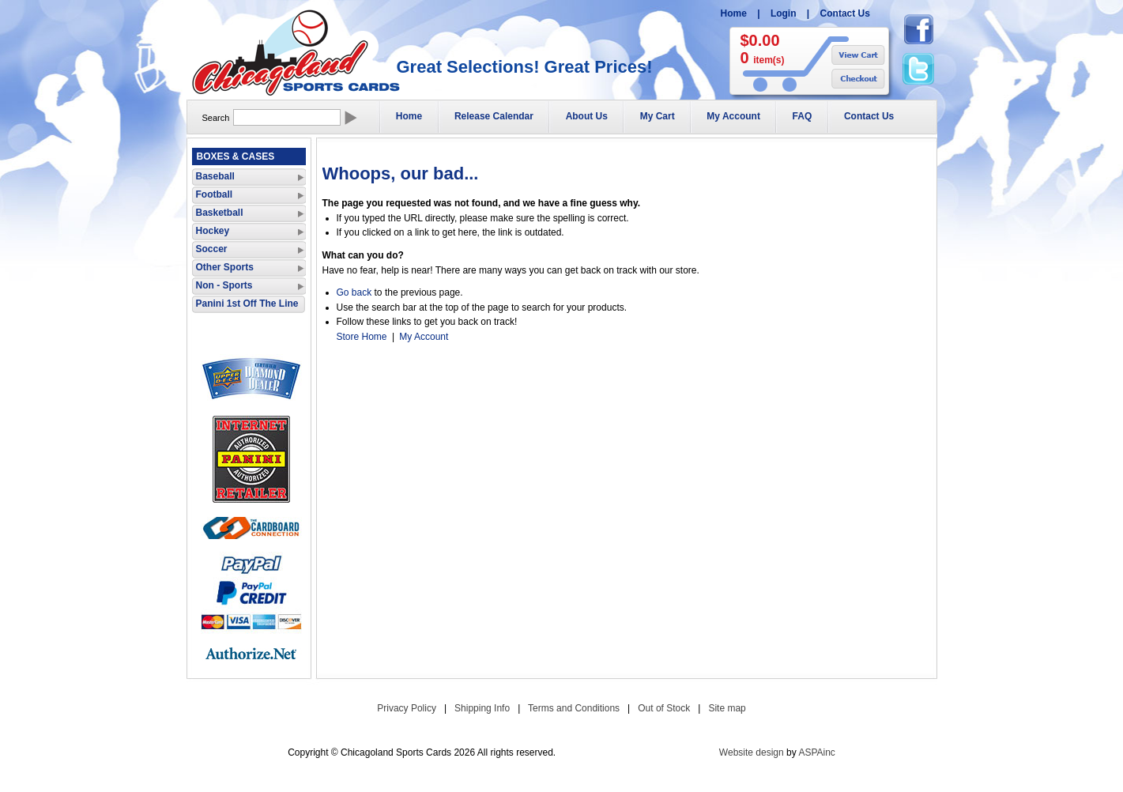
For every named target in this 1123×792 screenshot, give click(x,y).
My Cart (657, 116)
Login (784, 13)
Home (734, 13)
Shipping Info (482, 708)
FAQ (802, 116)
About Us (587, 116)
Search (216, 118)
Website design (751, 752)
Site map (726, 708)
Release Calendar (493, 116)
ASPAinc (816, 752)
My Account (733, 116)
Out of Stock (664, 708)
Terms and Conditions (574, 708)
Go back (354, 292)
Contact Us (845, 13)
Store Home (362, 336)
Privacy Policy (406, 708)
